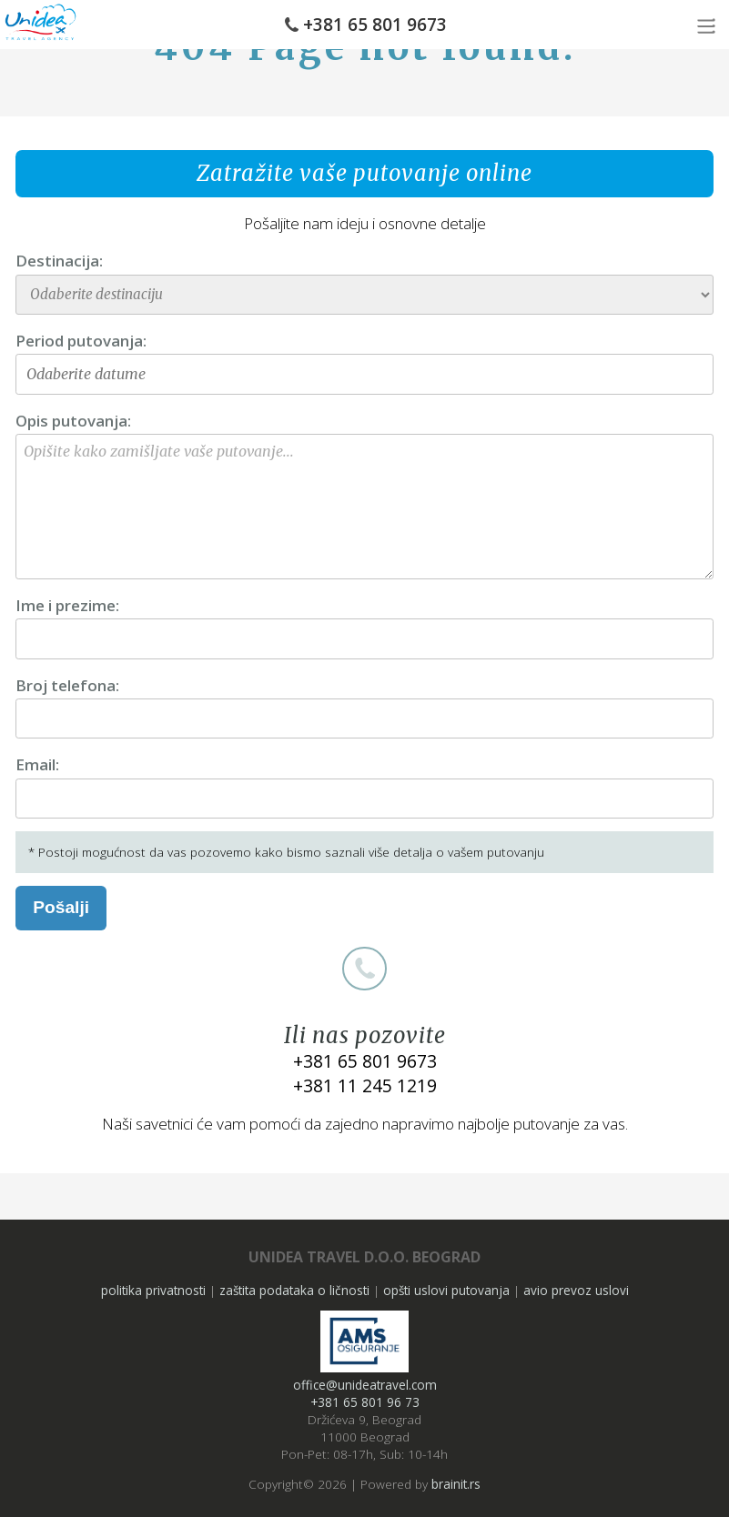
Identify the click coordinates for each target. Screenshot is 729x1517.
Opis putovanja (71, 420)
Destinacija (57, 260)
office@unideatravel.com (365, 1384)
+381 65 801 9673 (375, 24)
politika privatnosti (153, 1290)
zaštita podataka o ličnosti (294, 1290)
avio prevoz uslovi (576, 1290)
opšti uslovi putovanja (446, 1290)
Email (35, 764)
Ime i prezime (65, 605)
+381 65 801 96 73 (365, 1402)
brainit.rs (456, 1483)
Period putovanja (79, 340)
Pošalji (61, 907)
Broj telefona (65, 685)
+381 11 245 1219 (365, 1085)
